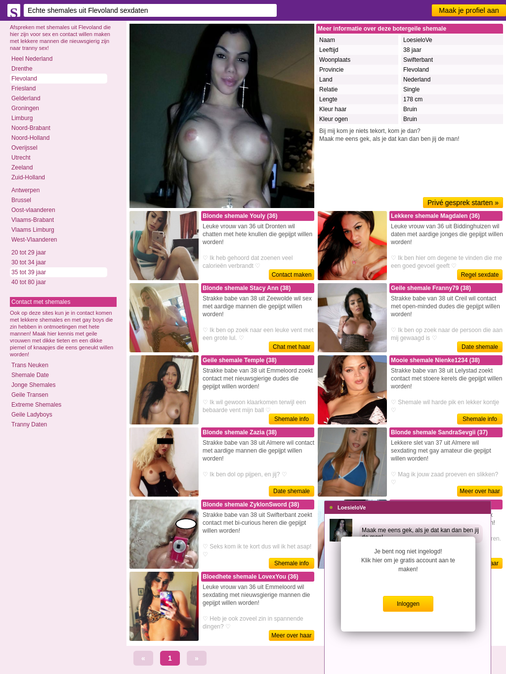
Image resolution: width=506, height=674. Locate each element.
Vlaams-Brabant (32, 219)
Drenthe (22, 68)
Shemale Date (30, 375)
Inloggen (408, 603)
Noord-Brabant (30, 128)
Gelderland (26, 98)
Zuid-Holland (28, 177)
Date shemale (480, 346)
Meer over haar (480, 491)
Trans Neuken (29, 365)
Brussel (21, 200)
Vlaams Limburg (32, 229)
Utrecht (21, 157)
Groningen (25, 108)
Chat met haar (291, 346)
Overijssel (24, 147)
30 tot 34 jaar (28, 262)
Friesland (23, 88)
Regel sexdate (480, 274)
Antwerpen (25, 190)
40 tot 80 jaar (28, 282)
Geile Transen (29, 394)
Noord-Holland (30, 137)
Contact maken (292, 274)
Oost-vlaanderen (33, 210)
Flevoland (24, 78)
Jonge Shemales (33, 384)
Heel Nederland (31, 58)
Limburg (22, 118)
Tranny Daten (29, 424)
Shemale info (291, 419)
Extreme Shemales (36, 404)
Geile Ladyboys (31, 414)
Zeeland (22, 167)
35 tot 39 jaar (28, 272)
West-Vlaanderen (34, 239)
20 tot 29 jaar (28, 252)
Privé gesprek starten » (463, 203)
